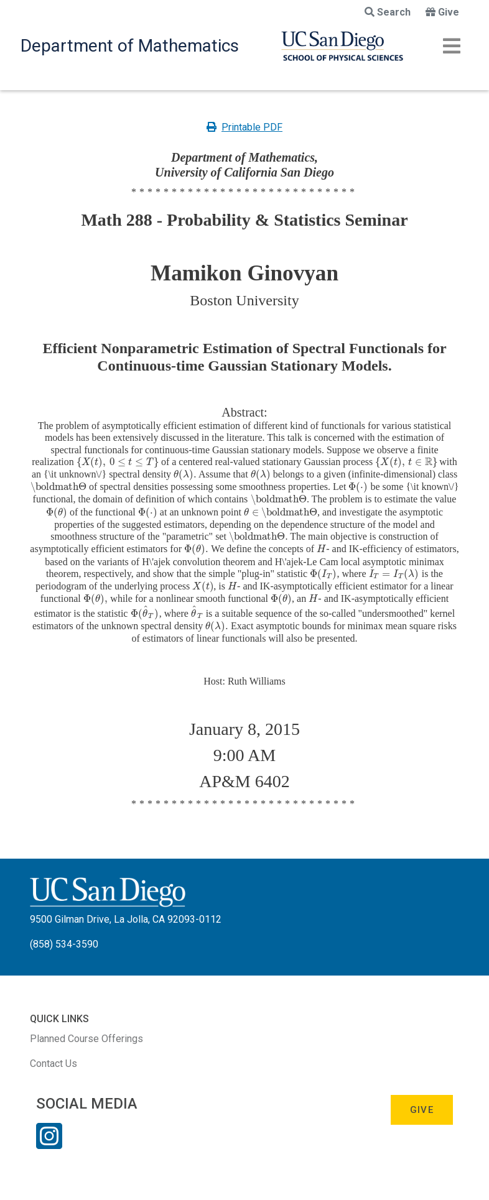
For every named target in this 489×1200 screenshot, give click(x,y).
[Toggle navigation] (451, 46)
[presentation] (118, 461)
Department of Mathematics (130, 45)
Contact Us (53, 1063)
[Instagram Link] (49, 1144)
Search (388, 12)
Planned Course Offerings (86, 1039)
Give (442, 12)
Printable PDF (244, 127)
